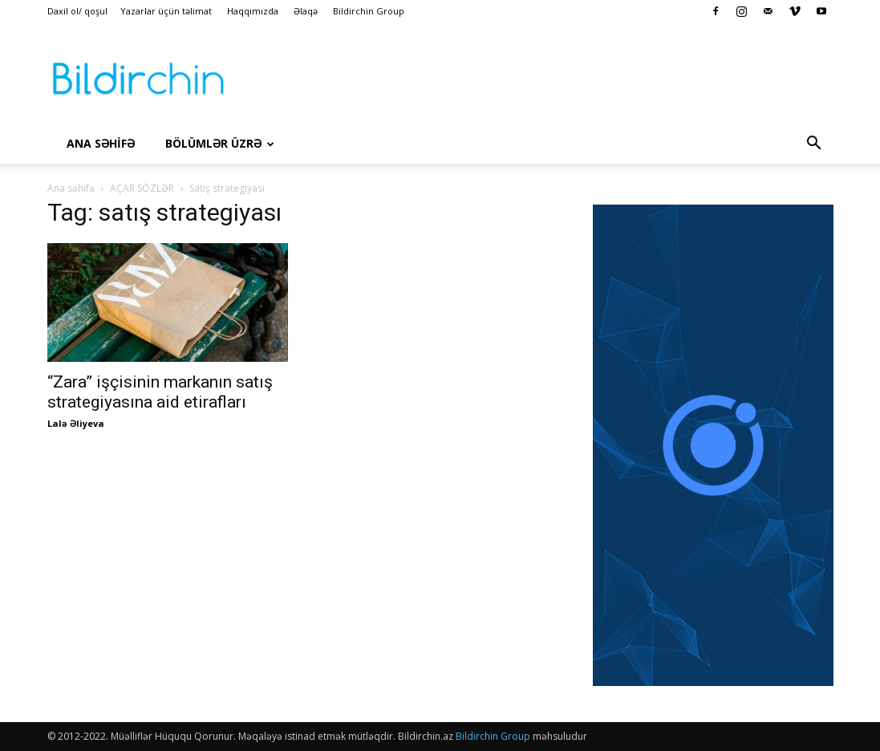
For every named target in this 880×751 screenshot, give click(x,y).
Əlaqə (306, 11)
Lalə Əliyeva (75, 423)
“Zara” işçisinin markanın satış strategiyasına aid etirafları (160, 392)
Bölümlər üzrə (219, 143)
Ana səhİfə (101, 143)
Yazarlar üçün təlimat (166, 11)
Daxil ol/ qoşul (77, 11)
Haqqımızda (252, 11)
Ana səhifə (71, 188)
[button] (814, 144)
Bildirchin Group (368, 11)
